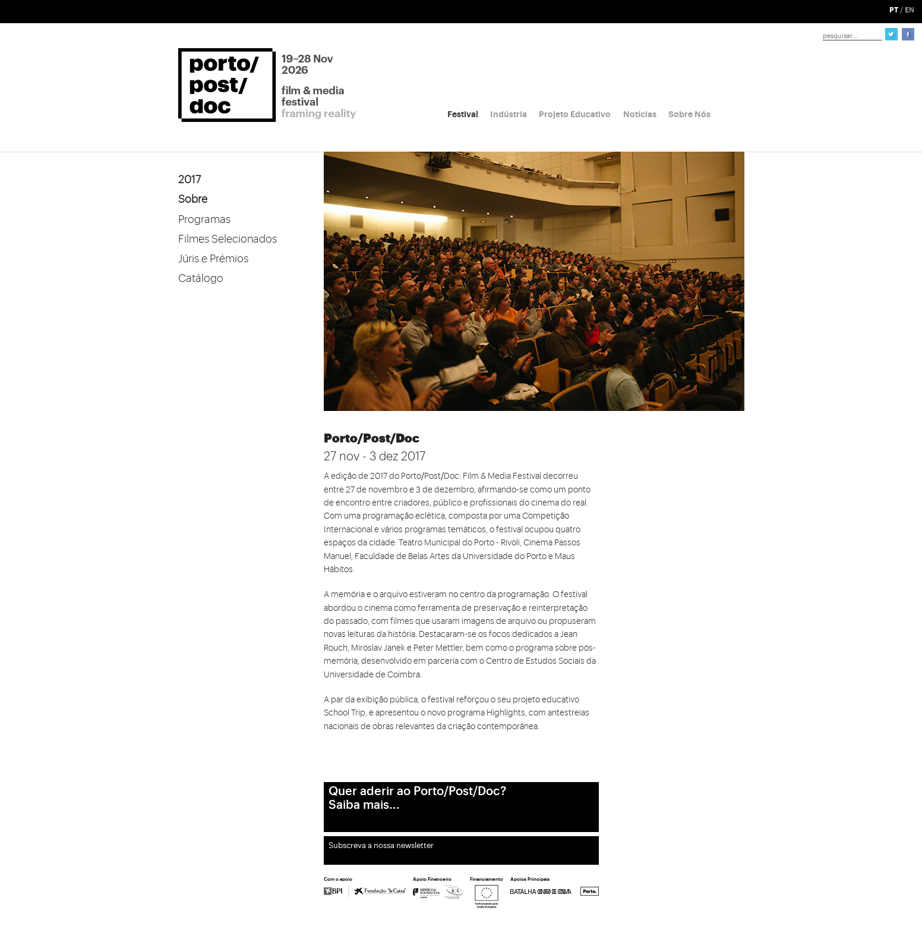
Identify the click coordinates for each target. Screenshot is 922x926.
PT (893, 10)
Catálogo (200, 278)
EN (909, 10)
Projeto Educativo (575, 114)
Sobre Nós (689, 114)
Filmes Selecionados (227, 239)
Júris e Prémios (213, 258)
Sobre (192, 199)
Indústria (508, 114)
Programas (204, 219)
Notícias (639, 114)
